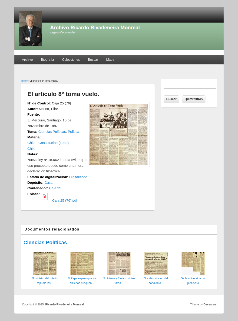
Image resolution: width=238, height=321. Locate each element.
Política (73, 132)
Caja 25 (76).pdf (64, 200)
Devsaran (209, 304)
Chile (31, 148)
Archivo (27, 59)
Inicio (24, 80)
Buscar (93, 59)
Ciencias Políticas (52, 132)
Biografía (47, 59)
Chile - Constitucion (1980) (48, 143)
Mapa (110, 59)
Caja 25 (55, 188)
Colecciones (71, 59)
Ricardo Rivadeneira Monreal (64, 304)
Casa (48, 182)
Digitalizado (78, 177)
